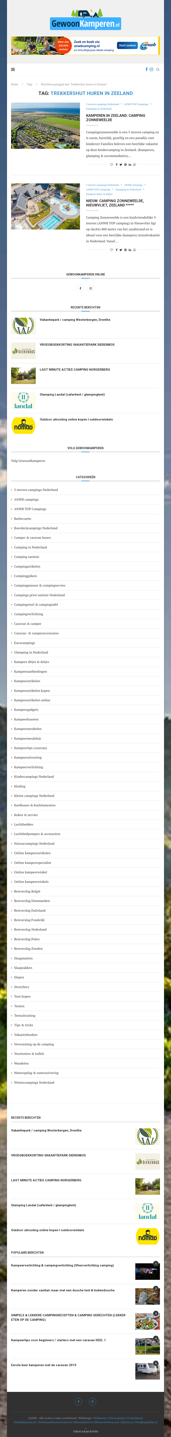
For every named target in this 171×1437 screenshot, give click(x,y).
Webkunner (100, 1418)
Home (14, 84)
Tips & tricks (23, 1025)
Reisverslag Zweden (28, 948)
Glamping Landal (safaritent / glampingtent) (73, 395)
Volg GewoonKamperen (28, 460)
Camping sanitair (26, 556)
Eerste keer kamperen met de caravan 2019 (45, 1365)
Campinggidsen (25, 576)
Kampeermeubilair (27, 738)
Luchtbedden (23, 824)
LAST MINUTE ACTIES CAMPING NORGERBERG (75, 370)
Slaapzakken (23, 967)
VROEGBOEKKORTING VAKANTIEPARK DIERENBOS (78, 345)
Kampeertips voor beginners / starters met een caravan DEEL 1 (60, 1340)
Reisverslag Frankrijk (29, 920)
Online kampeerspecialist (32, 862)
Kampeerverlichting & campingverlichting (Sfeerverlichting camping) (64, 1265)
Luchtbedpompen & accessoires (37, 834)
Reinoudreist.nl (83, 1422)
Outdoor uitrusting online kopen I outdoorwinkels (78, 420)
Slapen (19, 977)
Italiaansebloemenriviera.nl (55, 1422)
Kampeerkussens (26, 719)
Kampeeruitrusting (28, 757)
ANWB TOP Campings (140, 104)
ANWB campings (137, 185)
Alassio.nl (127, 1422)
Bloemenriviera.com (107, 1422)
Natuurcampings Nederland (34, 843)
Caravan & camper (27, 623)
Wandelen (21, 1063)
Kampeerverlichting (28, 767)
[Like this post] (111, 164)
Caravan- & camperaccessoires (36, 633)
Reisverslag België (27, 891)
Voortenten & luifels (29, 1053)
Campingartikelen (27, 566)
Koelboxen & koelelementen (35, 805)
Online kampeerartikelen (32, 853)
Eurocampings (24, 643)
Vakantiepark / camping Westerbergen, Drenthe (77, 320)
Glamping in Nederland (100, 108)
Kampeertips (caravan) (30, 748)
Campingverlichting (28, 614)
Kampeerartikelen (27, 681)
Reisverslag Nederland (30, 929)
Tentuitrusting (24, 1015)
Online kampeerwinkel (30, 872)
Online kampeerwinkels (31, 881)
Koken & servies (26, 815)
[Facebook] (146, 69)
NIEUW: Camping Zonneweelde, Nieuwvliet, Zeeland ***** (115, 203)
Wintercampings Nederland (34, 1082)
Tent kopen (22, 996)
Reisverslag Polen (27, 939)
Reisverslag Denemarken (32, 900)
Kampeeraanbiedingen (30, 671)
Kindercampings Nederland (34, 776)
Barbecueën (22, 518)
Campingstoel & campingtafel (36, 604)
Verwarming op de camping (34, 1044)
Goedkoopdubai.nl (146, 1422)
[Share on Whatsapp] (134, 164)
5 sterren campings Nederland (104, 104)
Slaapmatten (23, 958)
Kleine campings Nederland (34, 795)
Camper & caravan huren (32, 537)
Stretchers (21, 987)
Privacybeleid (117, 1418)
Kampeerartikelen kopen (32, 690)
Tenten (19, 1006)
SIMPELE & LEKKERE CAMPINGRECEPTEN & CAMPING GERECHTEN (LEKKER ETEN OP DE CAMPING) (69, 1317)
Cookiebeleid (135, 1418)
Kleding (19, 786)
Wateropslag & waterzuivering (36, 1072)
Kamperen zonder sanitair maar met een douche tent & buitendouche (65, 1290)
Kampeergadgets (26, 709)
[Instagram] (151, 69)
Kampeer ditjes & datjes (100, 194)
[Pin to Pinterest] (125, 164)
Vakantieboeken (26, 1034)
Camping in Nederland (30, 547)
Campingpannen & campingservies (39, 585)
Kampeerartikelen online (32, 700)
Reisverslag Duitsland (30, 910)
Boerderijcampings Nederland (35, 528)
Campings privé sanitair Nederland (39, 595)
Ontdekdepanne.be (25, 1422)
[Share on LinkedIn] (130, 164)
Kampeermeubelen (28, 728)
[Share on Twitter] (121, 164)
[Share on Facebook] (116, 164)
